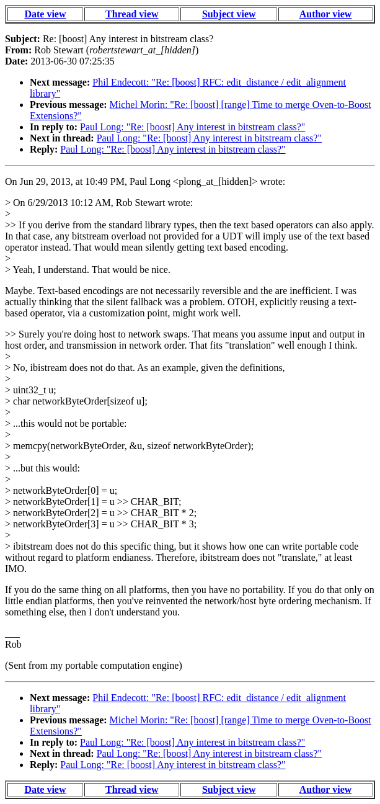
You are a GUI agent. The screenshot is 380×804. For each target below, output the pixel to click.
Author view (325, 14)
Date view (45, 14)
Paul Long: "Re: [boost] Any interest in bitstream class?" (192, 127)
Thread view (131, 14)
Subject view (229, 14)
